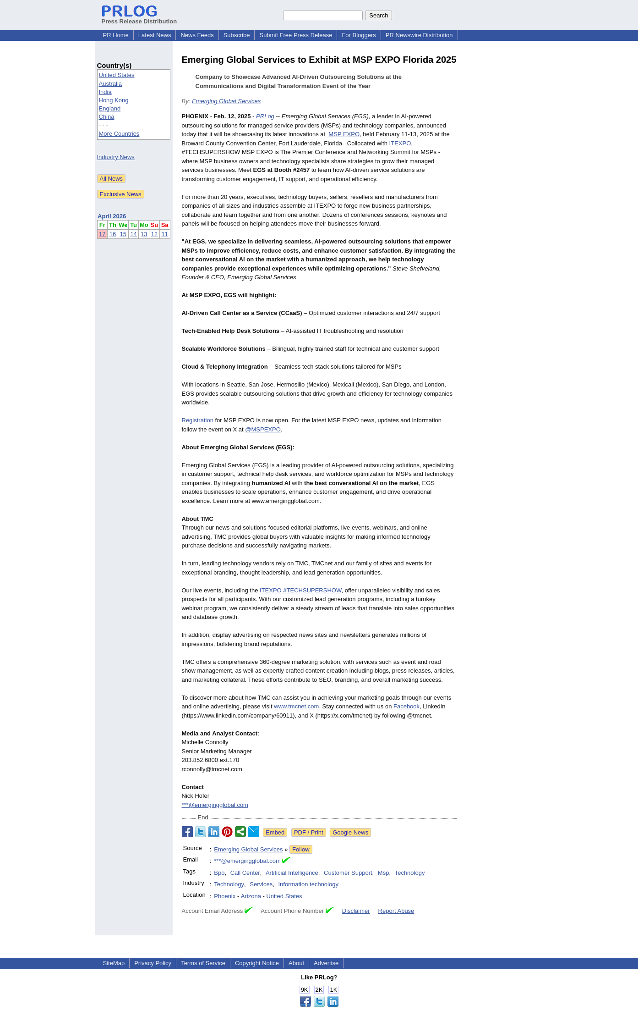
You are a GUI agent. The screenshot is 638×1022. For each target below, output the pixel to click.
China (107, 116)
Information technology (308, 884)
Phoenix (224, 896)
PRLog (265, 116)
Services (261, 884)
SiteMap (114, 963)
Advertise (326, 963)
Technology (410, 872)
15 (123, 234)
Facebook (406, 706)
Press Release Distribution (139, 18)
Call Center (245, 872)
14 (133, 234)
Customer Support (348, 872)
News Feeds (196, 35)
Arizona (251, 896)
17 (102, 234)
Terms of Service (203, 963)
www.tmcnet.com (296, 706)
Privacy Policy (152, 963)
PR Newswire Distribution (419, 35)
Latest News (154, 35)
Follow (301, 849)
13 (144, 234)
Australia (110, 83)
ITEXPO (400, 143)
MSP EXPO (344, 134)
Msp (383, 872)
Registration (197, 420)
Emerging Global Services (226, 101)
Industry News (116, 157)
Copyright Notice (257, 963)
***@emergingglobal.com (215, 804)
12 (154, 234)
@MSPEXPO (263, 429)
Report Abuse (396, 910)
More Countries (119, 133)
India (105, 91)
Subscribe (237, 35)
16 (112, 234)
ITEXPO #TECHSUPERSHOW (300, 590)
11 (164, 234)
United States (117, 75)
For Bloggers (359, 35)
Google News (350, 832)
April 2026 (112, 216)
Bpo (219, 872)
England (110, 108)
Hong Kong (114, 100)
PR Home (116, 35)
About (296, 963)
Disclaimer (356, 910)
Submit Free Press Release (295, 35)
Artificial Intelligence (292, 872)
